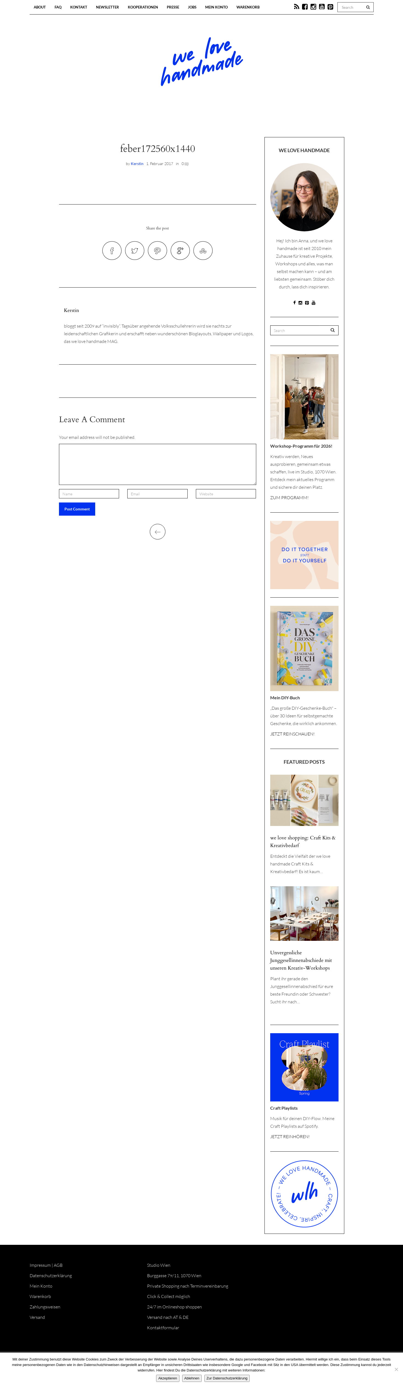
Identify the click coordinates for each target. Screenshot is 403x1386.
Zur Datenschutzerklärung (227, 1378)
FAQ (58, 7)
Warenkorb (248, 7)
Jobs (192, 7)
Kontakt (78, 7)
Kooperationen (143, 7)
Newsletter (107, 7)
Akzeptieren (167, 1378)
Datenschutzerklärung (51, 1275)
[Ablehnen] (396, 1369)
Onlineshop (249, 120)
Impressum (40, 1265)
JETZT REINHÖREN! (290, 1136)
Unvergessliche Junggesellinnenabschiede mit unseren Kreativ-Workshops (301, 960)
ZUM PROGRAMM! (289, 497)
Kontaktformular (163, 1327)
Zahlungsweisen (45, 1307)
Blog (145, 120)
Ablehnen (191, 1378)
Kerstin (137, 163)
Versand (37, 1317)
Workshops (191, 120)
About (40, 7)
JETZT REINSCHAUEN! (292, 734)
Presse (173, 7)
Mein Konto (216, 7)
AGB (58, 1265)
